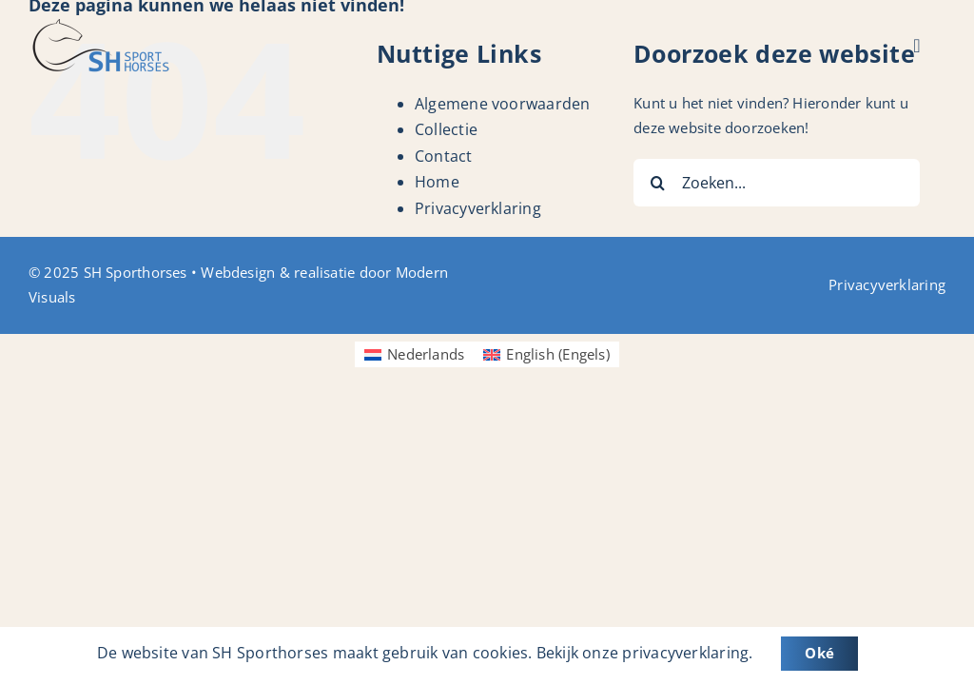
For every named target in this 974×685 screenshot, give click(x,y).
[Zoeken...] (776, 182)
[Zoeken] (657, 182)
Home (437, 181)
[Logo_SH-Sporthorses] (100, 25)
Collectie (446, 129)
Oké (819, 652)
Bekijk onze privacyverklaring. (644, 652)
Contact (444, 156)
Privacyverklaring (478, 208)
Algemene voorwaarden (503, 103)
